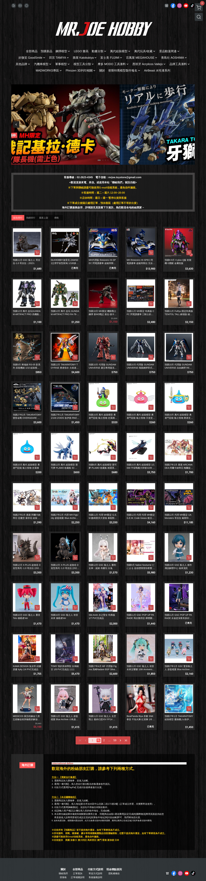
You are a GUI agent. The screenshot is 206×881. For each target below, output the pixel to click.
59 (114, 740)
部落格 (63, 877)
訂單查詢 (77, 873)
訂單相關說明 (77, 877)
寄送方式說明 (95, 873)
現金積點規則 (114, 869)
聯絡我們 (63, 873)
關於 (63, 869)
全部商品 (78, 869)
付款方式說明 (95, 869)
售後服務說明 (95, 877)
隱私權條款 (114, 873)
